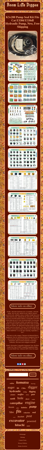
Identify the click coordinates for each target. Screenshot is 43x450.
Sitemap (22, 437)
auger (11, 387)
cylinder (12, 395)
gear (33, 394)
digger (32, 387)
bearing (33, 383)
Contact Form (22, 440)
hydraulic (15, 391)
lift (18, 388)
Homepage (23, 434)
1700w (23, 388)
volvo (12, 383)
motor (28, 426)
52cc (11, 412)
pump (32, 407)
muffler (21, 394)
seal (34, 412)
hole (20, 398)
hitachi (19, 425)
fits (18, 411)
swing (25, 392)
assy (27, 395)
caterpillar (16, 403)
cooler (33, 399)
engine (30, 402)
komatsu (22, 382)
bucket (21, 416)
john (17, 408)
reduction (27, 413)
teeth (14, 417)
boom (11, 407)
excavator (17, 420)
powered (31, 421)
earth (12, 398)
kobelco (24, 407)
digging (32, 391)
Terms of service (22, 446)
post (29, 416)
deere (27, 399)
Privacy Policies (22, 443)
